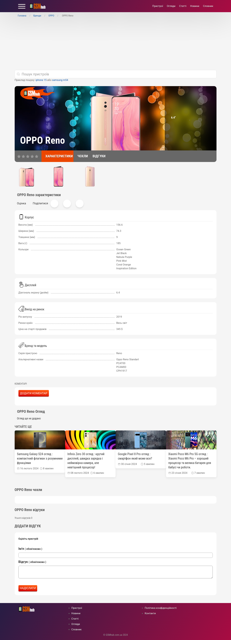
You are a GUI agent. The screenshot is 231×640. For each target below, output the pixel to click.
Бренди (37, 15)
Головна (22, 15)
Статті (182, 6)
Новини (194, 6)
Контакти (150, 613)
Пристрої (157, 6)
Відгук (32, 562)
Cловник (208, 6)
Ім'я (30, 549)
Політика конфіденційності (161, 608)
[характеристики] (57, 156)
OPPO (51, 15)
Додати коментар (33, 393)
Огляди (171, 6)
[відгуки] (97, 156)
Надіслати (28, 588)
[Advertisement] (115, 44)
